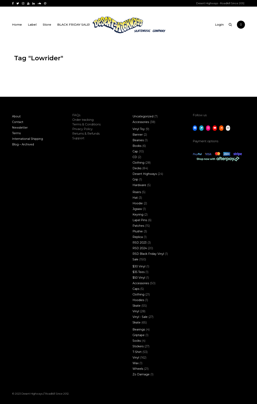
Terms (16, 133)
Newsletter (20, 127)
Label (32, 24)
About (16, 116)
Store (47, 24)
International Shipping (27, 139)
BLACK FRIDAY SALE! (73, 24)
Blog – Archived (23, 144)
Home (17, 24)
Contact (17, 122)
